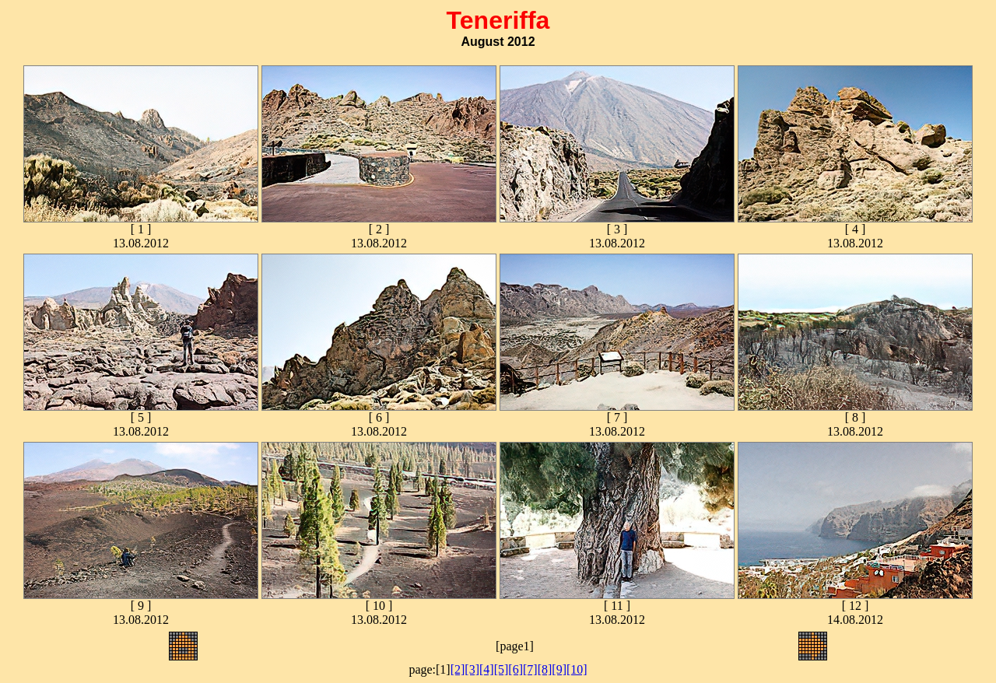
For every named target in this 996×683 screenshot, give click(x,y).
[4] (486, 669)
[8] (545, 669)
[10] (576, 669)
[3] (472, 669)
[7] (530, 669)
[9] (559, 669)
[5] (501, 669)
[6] (515, 669)
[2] (458, 669)
